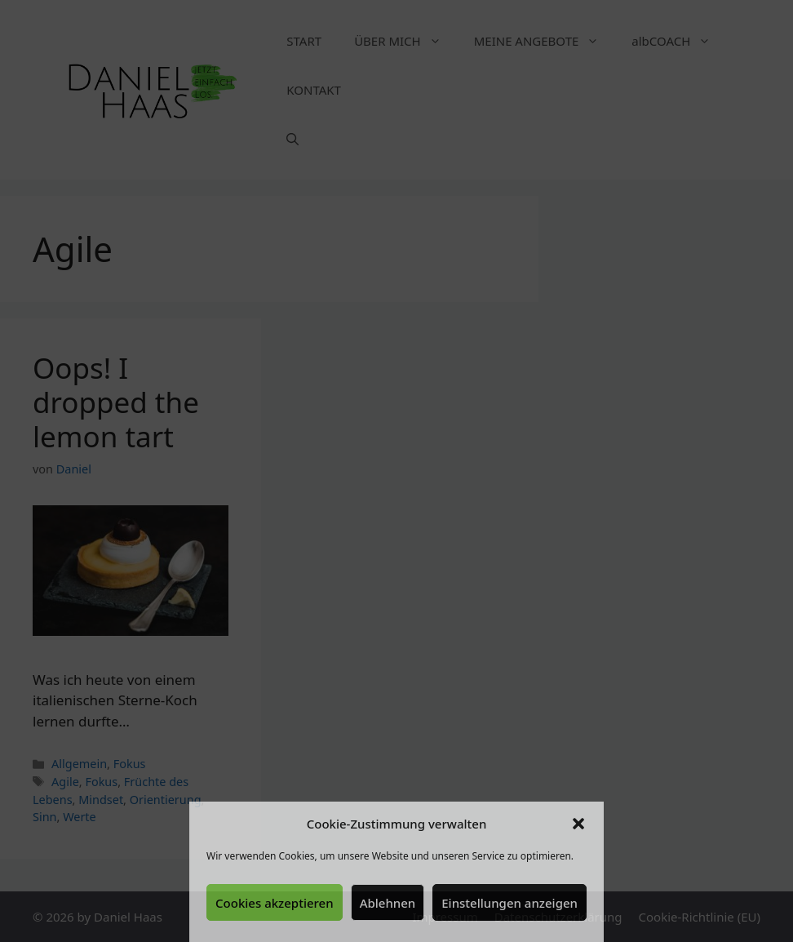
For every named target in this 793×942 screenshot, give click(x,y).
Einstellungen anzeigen (509, 903)
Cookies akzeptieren (274, 903)
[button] (578, 823)
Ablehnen (388, 903)
